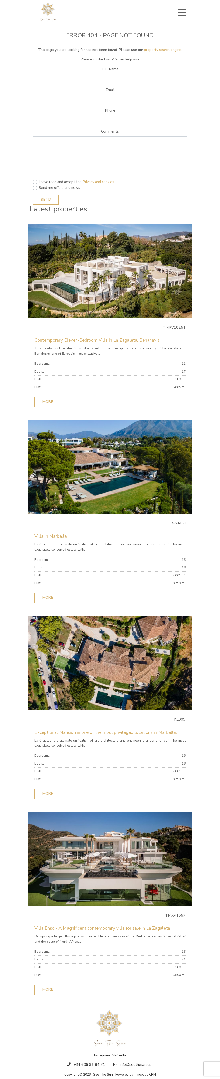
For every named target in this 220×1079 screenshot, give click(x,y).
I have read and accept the (76, 181)
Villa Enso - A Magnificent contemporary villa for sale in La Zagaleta (102, 928)
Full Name (110, 69)
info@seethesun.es (135, 1064)
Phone (110, 110)
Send (46, 199)
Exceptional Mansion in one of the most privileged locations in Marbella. (105, 732)
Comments (110, 131)
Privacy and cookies (98, 181)
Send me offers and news (59, 187)
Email (110, 89)
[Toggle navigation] (182, 12)
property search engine (162, 49)
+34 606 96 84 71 (89, 1064)
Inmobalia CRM (145, 1074)
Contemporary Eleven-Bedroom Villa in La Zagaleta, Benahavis (96, 340)
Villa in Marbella (50, 536)
